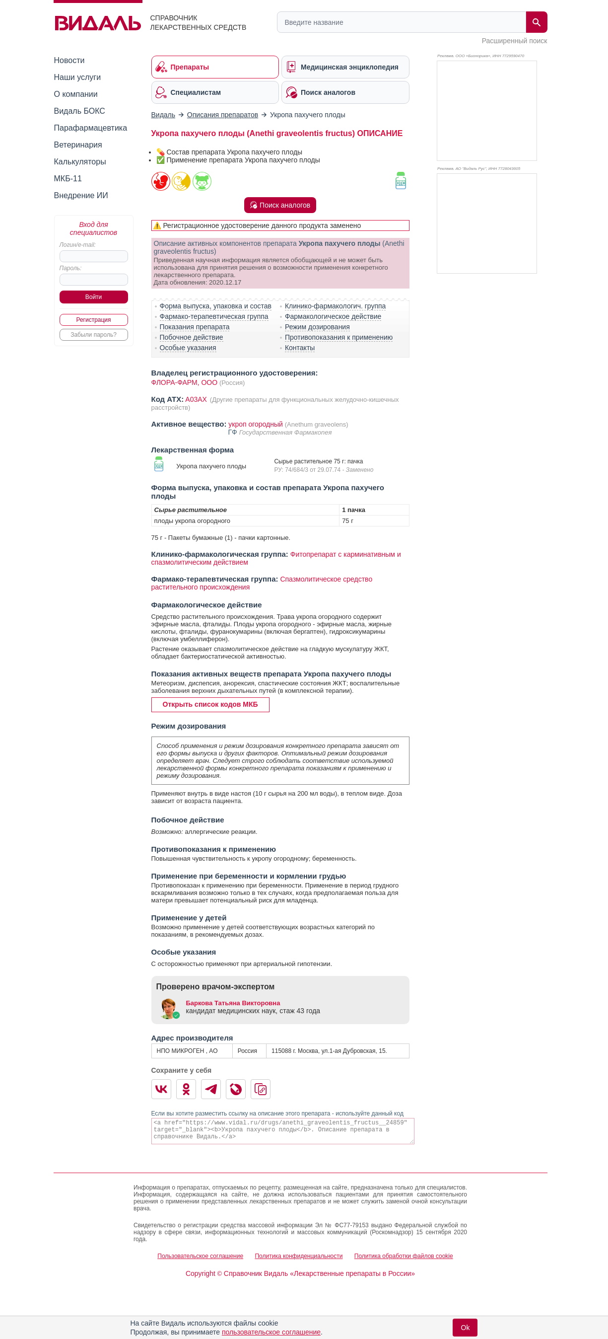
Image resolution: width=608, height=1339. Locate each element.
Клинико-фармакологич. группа (335, 306)
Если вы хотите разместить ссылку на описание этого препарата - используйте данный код (277, 1113)
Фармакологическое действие (333, 316)
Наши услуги (77, 77)
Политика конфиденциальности (298, 1256)
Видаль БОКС (79, 111)
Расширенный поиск (514, 41)
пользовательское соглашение (271, 1332)
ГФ (233, 432)
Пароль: (71, 268)
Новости (69, 60)
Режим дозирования (317, 327)
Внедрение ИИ (81, 195)
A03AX (196, 399)
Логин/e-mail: (78, 244)
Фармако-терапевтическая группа (214, 316)
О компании (76, 94)
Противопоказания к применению (339, 337)
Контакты (300, 348)
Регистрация (93, 319)
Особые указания (188, 348)
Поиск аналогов (280, 205)
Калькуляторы (80, 161)
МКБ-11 (68, 178)
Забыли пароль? (93, 334)
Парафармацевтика (91, 128)
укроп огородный (255, 424)
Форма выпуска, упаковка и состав (216, 306)
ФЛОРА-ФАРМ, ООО (184, 382)
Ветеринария (78, 145)
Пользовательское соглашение (200, 1256)
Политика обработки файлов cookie (403, 1256)
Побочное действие (191, 337)
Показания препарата (195, 327)
